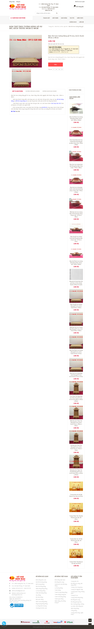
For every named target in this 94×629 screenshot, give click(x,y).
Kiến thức (80, 18)
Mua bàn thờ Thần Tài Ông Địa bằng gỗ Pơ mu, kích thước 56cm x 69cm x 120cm (76, 472)
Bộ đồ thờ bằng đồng (41, 582)
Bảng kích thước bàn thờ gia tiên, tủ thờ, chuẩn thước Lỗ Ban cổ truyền (76, 283)
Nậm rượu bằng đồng (41, 601)
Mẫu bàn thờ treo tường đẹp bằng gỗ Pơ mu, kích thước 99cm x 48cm (76, 329)
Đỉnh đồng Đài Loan (41, 580)
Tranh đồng (58, 590)
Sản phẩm (64, 18)
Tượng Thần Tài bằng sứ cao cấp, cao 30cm (76, 562)
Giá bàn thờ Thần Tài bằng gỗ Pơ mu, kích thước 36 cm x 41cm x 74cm (76, 448)
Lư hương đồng (59, 588)
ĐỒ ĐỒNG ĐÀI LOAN (42, 576)
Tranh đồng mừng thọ (60, 594)
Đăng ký (18, 1)
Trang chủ (46, 18)
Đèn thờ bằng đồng (41, 586)
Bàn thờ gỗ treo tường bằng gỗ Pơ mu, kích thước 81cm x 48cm (76, 306)
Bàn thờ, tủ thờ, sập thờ (61, 26)
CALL (55, 64)
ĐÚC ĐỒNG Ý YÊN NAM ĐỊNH (76, 577)
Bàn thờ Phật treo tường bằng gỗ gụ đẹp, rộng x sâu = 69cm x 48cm (76, 262)
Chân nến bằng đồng (41, 593)
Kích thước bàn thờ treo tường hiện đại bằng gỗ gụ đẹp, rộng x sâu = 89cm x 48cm (76, 142)
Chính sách (72, 22)
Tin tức (72, 18)
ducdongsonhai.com (17, 594)
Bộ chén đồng (39, 597)
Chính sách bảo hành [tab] (49, 91)
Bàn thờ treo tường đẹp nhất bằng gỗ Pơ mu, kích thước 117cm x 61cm (76, 375)
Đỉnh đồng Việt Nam (60, 580)
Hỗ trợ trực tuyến (80, 1)
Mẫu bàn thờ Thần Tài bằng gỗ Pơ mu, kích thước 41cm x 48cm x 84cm (76, 423)
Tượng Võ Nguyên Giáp (77, 589)
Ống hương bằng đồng (41, 603)
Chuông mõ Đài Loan (41, 608)
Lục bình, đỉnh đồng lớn (77, 606)
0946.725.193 (27, 588)
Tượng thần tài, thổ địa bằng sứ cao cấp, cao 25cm (76, 540)
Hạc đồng (38, 595)
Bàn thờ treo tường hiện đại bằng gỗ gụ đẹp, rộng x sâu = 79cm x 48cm (76, 166)
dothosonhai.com (21, 593)
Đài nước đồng (39, 599)
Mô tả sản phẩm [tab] (17, 91)
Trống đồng (74, 610)
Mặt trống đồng (75, 608)
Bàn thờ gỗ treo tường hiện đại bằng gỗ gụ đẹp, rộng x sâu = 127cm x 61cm (76, 239)
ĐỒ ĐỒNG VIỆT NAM (61, 576)
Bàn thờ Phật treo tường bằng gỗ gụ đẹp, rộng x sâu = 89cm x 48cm (76, 118)
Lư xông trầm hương (41, 606)
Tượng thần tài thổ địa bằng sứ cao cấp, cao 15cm (76, 495)
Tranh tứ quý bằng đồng (61, 592)
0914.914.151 (19, 588)
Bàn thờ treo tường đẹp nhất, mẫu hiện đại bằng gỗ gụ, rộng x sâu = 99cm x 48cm (76, 190)
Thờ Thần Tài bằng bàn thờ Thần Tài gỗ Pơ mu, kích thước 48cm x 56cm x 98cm (76, 398)
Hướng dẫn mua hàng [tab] (33, 91)
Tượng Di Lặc (74, 595)
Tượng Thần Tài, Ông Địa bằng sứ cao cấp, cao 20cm (76, 517)
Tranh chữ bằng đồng (60, 596)
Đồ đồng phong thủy (76, 602)
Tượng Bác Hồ (74, 581)
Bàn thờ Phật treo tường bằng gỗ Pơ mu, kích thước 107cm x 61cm (76, 351)
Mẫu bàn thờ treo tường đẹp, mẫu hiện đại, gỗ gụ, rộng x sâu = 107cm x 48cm (76, 214)
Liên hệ (81, 22)
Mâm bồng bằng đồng (41, 588)
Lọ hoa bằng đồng (40, 590)
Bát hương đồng (40, 584)
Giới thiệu (55, 18)
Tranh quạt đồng (59, 599)
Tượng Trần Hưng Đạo (77, 587)
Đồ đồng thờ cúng (59, 582)
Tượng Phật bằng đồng (77, 597)
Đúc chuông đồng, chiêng (77, 604)
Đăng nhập (12, 1)
